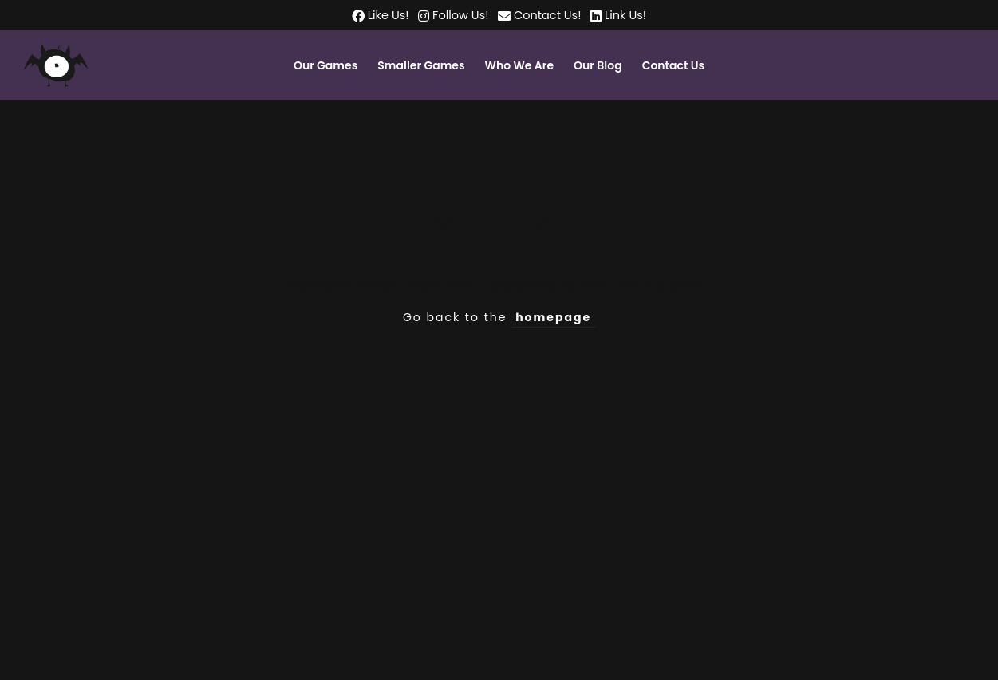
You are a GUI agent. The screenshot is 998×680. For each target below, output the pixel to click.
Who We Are (519, 65)
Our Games (325, 65)
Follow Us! (458, 15)
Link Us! (624, 15)
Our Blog (598, 65)
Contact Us (673, 65)
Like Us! (387, 15)
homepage (553, 317)
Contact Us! (547, 15)
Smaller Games (420, 65)
